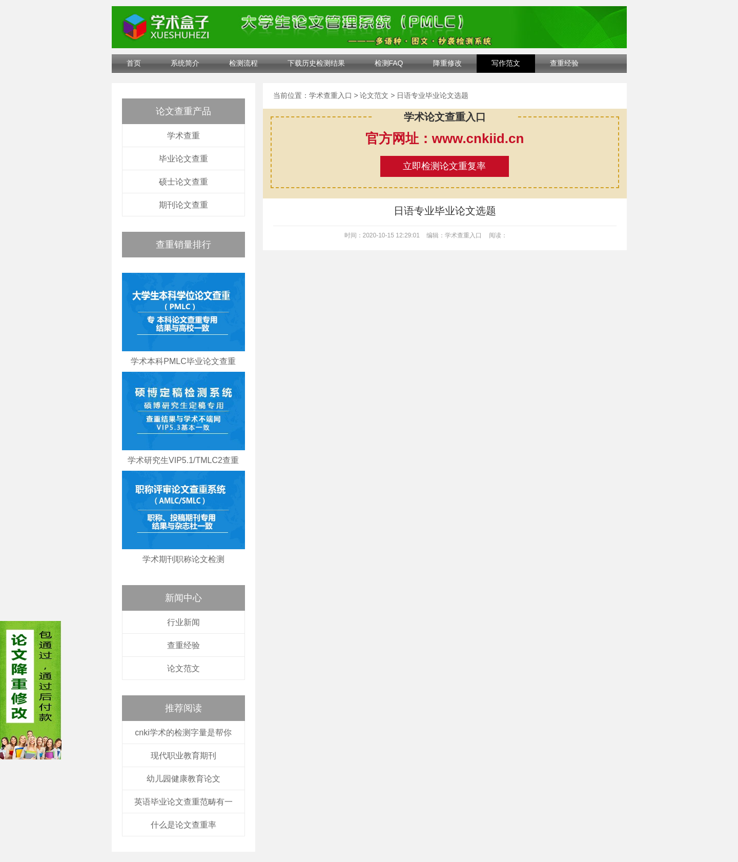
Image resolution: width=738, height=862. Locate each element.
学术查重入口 (330, 95)
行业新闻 (183, 622)
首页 (134, 63)
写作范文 (505, 63)
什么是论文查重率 (183, 824)
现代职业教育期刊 (183, 755)
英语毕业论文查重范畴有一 (183, 801)
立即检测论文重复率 (444, 166)
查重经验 (564, 63)
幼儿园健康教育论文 (183, 778)
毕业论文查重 (183, 158)
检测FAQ (389, 63)
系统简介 (185, 63)
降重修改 (447, 63)
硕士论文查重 (183, 181)
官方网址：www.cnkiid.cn (444, 138)
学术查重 (183, 135)
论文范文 (183, 668)
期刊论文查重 (183, 205)
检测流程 (243, 63)
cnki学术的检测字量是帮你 (183, 732)
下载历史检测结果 (316, 63)
